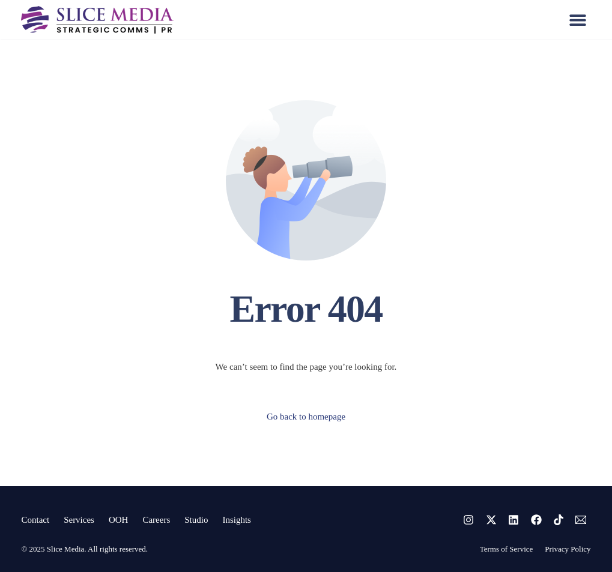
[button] (577, 19)
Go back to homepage (306, 416)
